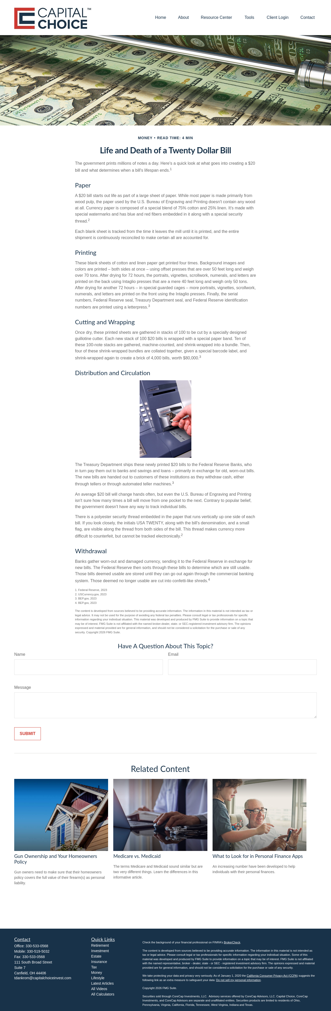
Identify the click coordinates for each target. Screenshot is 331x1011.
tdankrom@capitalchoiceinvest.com (42, 978)
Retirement (100, 945)
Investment (100, 951)
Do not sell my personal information (238, 980)
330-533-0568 (37, 946)
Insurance (99, 962)
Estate (96, 956)
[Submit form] (27, 733)
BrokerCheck (232, 942)
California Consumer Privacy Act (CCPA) (272, 975)
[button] (160, 17)
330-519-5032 (38, 951)
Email (173, 654)
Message (22, 687)
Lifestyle (97, 978)
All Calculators (102, 994)
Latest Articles (102, 983)
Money (96, 972)
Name (19, 654)
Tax (94, 967)
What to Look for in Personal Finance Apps (258, 856)
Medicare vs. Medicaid (137, 856)
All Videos (99, 989)
